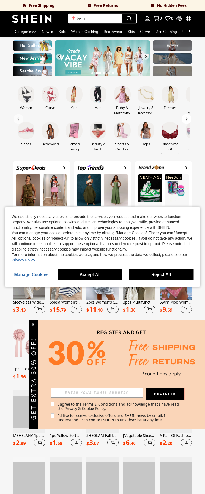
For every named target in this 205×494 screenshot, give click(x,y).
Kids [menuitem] (131, 31)
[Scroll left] (183, 31)
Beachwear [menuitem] (113, 31)
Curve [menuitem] (145, 31)
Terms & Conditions (112, 404)
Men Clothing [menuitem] (166, 31)
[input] (109, 393)
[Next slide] (146, 57)
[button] (102, 18)
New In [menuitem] (47, 31)
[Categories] (25, 31)
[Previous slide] (59, 57)
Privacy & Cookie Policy (97, 408)
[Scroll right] (189, 31)
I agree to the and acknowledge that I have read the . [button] (131, 406)
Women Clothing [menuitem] (84, 31)
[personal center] (147, 18)
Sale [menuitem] (62, 31)
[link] (35, 5)
